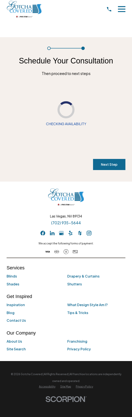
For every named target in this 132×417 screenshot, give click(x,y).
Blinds (12, 276)
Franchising (77, 341)
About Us (14, 341)
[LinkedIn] (52, 233)
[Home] (24, 9)
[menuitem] (47, 386)
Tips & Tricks (77, 312)
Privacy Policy (79, 349)
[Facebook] (42, 233)
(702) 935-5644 (66, 223)
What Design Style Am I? (87, 304)
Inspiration (16, 304)
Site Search (16, 349)
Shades (13, 284)
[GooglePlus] (61, 233)
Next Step (109, 164)
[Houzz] (79, 233)
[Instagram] (89, 233)
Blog (10, 312)
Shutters (74, 284)
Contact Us (16, 320)
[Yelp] (70, 233)
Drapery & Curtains (83, 276)
